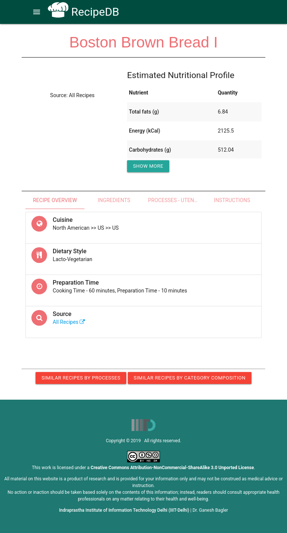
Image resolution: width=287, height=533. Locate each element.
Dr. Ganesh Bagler (210, 510)
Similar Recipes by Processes (80, 378)
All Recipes (69, 322)
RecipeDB (83, 11)
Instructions (232, 200)
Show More (148, 166)
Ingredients (114, 200)
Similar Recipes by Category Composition (190, 378)
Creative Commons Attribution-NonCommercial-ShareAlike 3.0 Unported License (172, 467)
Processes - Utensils (175, 200)
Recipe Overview (55, 200)
